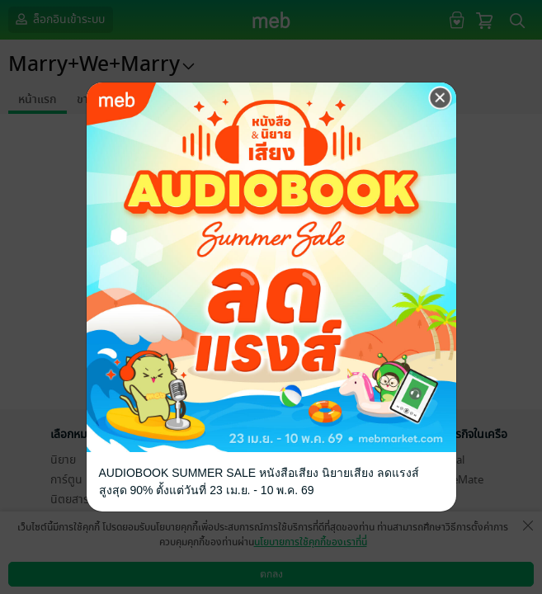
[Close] (440, 98)
